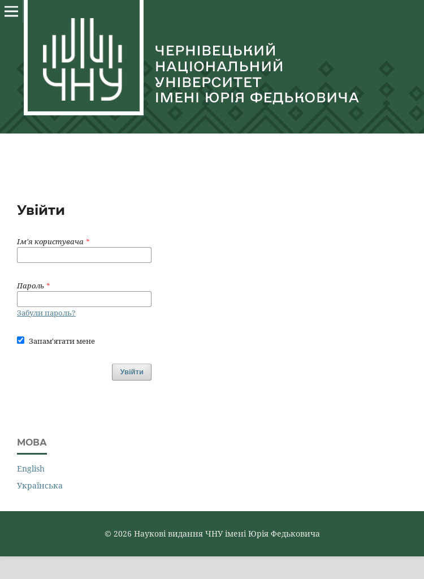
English (31, 468)
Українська (40, 485)
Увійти (132, 372)
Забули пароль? (46, 313)
